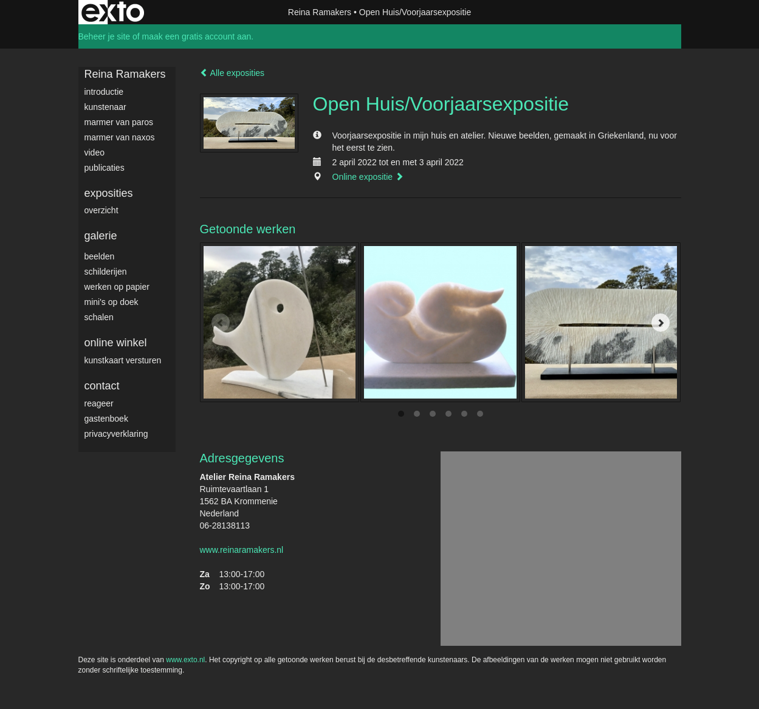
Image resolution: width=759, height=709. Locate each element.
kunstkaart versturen (123, 360)
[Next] (660, 322)
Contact (102, 386)
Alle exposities (232, 73)
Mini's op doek (111, 302)
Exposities (108, 193)
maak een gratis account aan (197, 36)
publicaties (104, 168)
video (94, 152)
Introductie (104, 92)
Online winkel (115, 343)
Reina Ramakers (319, 12)
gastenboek (106, 418)
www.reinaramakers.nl (242, 550)
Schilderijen (105, 271)
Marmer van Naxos (119, 137)
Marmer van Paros (119, 122)
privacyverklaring (116, 434)
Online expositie (368, 177)
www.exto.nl (185, 660)
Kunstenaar (105, 107)
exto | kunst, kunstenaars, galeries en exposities (112, 12)
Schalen (99, 317)
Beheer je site (104, 36)
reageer (99, 403)
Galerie (100, 236)
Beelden (99, 256)
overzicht (101, 210)
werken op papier (116, 287)
